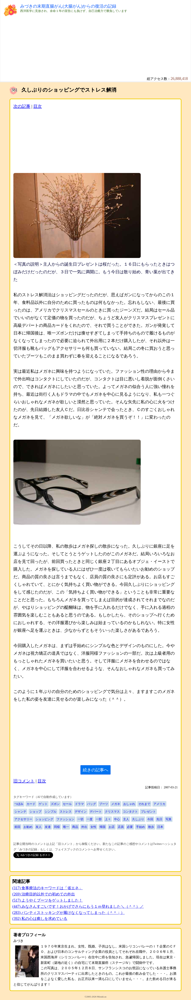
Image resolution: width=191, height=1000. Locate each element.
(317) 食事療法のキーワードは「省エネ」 (47, 888)
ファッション (65, 819)
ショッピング (44, 819)
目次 (37, 106)
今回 (150, 819)
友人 (39, 827)
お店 (112, 827)
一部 (99, 819)
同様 (57, 827)
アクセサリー (23, 819)
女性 (93, 827)
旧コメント (24, 781)
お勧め (28, 827)
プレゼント (148, 811)
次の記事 (21, 106)
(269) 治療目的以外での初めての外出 (43, 894)
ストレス (66, 811)
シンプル (50, 811)
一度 (90, 819)
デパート (96, 811)
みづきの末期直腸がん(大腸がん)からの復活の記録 (68, 6)
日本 (160, 827)
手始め (140, 827)
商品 (75, 827)
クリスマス (112, 811)
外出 (84, 827)
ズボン (55, 804)
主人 (126, 819)
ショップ (35, 811)
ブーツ (103, 804)
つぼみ (18, 804)
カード (31, 804)
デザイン (81, 811)
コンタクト (130, 811)
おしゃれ (129, 804)
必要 (130, 827)
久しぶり (138, 819)
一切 (80, 819)
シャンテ (20, 811)
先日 (159, 819)
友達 (48, 827)
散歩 (151, 827)
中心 (117, 819)
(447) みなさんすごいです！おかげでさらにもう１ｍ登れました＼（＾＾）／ (78, 906)
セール (67, 804)
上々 (108, 819)
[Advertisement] (95, 46)
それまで (144, 804)
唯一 (66, 827)
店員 (121, 827)
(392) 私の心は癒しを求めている (39, 918)
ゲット (43, 804)
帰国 (102, 827)
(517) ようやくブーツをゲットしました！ (47, 900)
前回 (17, 827)
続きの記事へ (95, 770)
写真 (168, 819)
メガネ (115, 804)
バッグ (91, 804)
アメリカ (159, 804)
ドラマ (79, 804)
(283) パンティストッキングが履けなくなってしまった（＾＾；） (68, 913)
